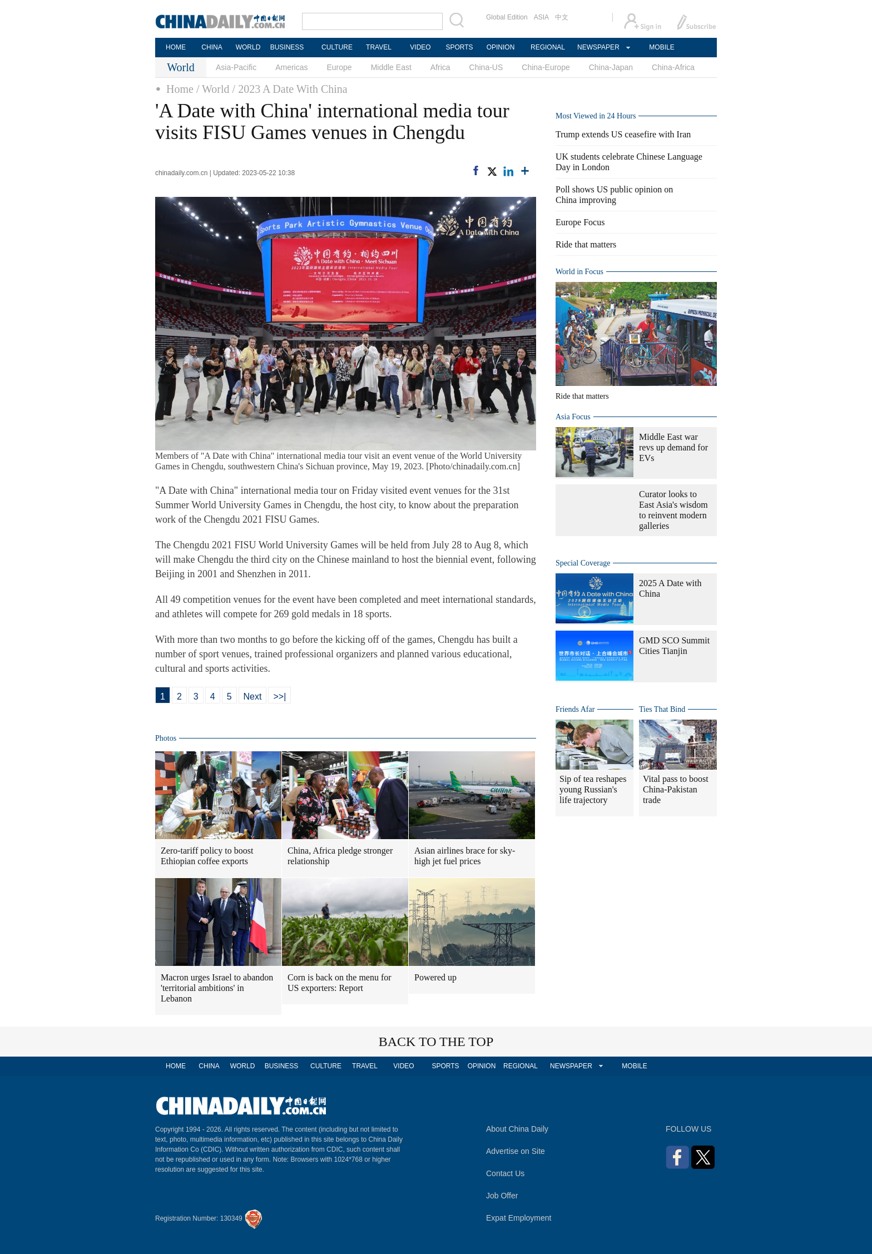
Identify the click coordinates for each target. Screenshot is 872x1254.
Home (180, 89)
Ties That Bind (662, 709)
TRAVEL (379, 47)
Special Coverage (583, 563)
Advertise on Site (515, 1151)
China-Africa (673, 67)
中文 (561, 17)
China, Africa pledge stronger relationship (340, 856)
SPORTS (459, 47)
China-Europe (545, 67)
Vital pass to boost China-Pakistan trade (675, 789)
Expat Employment (519, 1217)
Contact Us (505, 1173)
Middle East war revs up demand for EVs (673, 447)
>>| (279, 696)
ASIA (541, 17)
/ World (213, 89)
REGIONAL (548, 47)
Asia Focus (573, 417)
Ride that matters (586, 244)
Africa (440, 67)
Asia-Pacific (236, 67)
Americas (291, 67)
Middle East (391, 67)
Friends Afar (575, 709)
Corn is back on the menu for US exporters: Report (340, 983)
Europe (339, 67)
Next (253, 696)
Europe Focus (580, 222)
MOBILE (661, 47)
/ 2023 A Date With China (290, 89)
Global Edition (507, 17)
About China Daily (517, 1128)
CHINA (211, 47)
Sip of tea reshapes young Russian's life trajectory (592, 789)
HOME (176, 47)
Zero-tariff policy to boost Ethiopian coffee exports (207, 856)
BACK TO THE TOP (436, 1041)
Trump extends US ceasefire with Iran (623, 134)
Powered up (435, 977)
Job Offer (502, 1195)
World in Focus (579, 271)
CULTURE (337, 47)
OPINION (501, 47)
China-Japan (611, 67)
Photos (165, 738)
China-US (486, 67)
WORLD (248, 47)
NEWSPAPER (597, 47)
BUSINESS (287, 47)
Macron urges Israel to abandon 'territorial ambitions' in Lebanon (217, 988)
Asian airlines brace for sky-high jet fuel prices (464, 856)
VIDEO (420, 47)
